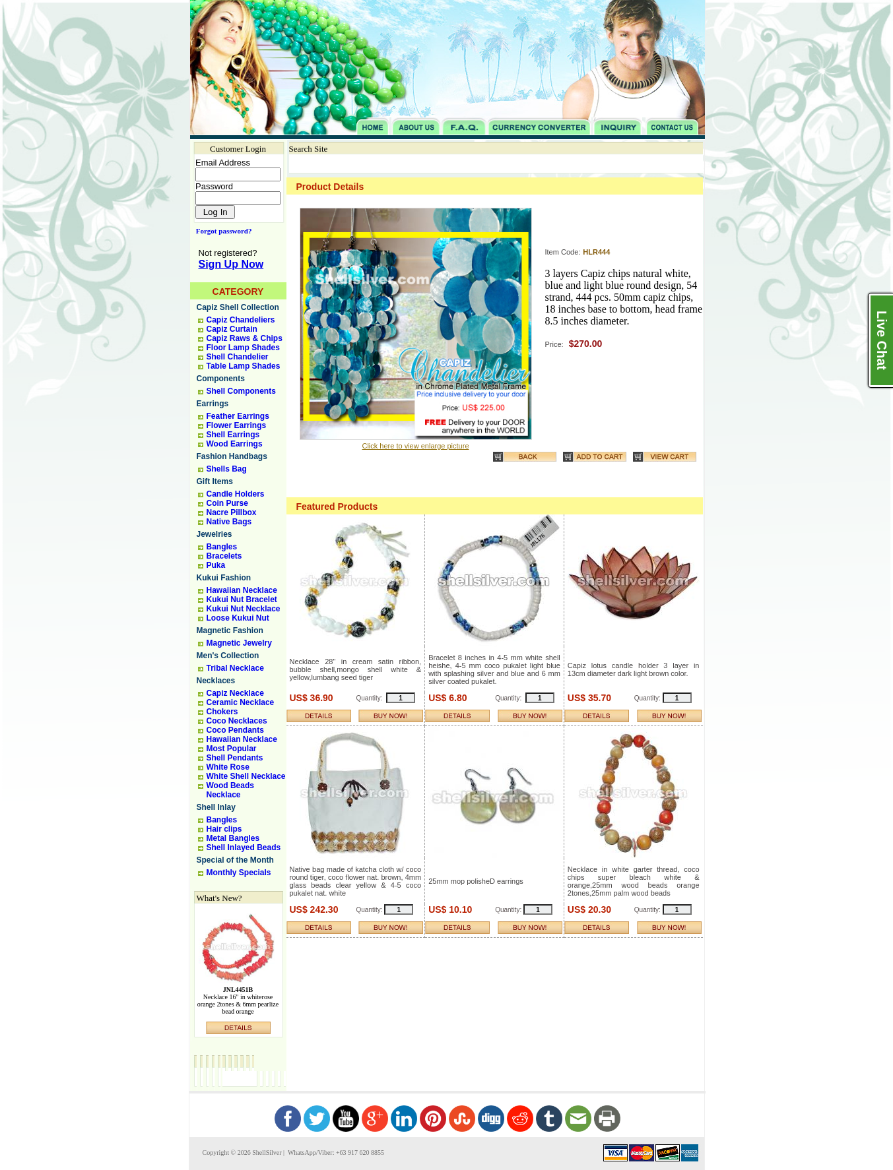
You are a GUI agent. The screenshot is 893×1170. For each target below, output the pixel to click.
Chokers (222, 711)
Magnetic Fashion (230, 630)
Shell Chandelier (238, 356)
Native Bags (229, 521)
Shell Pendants (235, 757)
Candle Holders (236, 494)
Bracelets (224, 556)
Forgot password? (221, 231)
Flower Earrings (237, 425)
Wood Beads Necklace (230, 790)
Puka (216, 565)
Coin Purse (227, 503)
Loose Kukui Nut (238, 618)
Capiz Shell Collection (238, 307)
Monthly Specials (239, 872)
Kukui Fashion (224, 577)
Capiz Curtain (232, 329)
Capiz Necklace (235, 693)
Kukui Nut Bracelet (242, 599)
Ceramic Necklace (241, 702)
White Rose (228, 767)
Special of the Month (235, 860)
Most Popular (232, 748)
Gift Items (215, 481)
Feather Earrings (238, 416)
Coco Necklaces (237, 720)
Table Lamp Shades (244, 366)
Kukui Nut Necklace (244, 608)
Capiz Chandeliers (241, 319)
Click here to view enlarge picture (415, 446)
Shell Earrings (233, 434)
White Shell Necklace (246, 776)
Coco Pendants (235, 730)
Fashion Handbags (232, 456)
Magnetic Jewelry (239, 643)
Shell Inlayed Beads (244, 847)
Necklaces (216, 680)
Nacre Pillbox (232, 512)
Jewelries (214, 534)
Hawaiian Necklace (242, 590)
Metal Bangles (233, 838)
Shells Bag (227, 469)
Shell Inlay (216, 807)
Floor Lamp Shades (243, 347)
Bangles (222, 546)
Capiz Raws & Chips (244, 338)
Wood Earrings (235, 443)
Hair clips (224, 829)
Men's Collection (228, 655)
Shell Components (241, 391)
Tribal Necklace (235, 668)
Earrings (213, 403)
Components (221, 378)
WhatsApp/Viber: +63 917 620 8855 (335, 1152)
